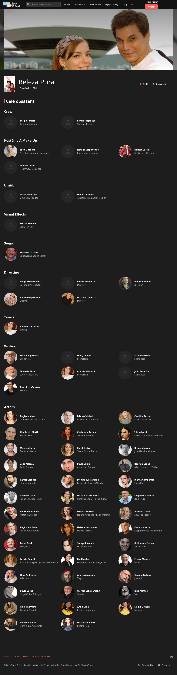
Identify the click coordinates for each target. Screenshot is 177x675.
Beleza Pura (36, 81)
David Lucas (26, 590)
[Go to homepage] (12, 4)
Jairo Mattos (141, 590)
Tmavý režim (145, 665)
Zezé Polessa (27, 463)
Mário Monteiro (28, 194)
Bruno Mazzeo (142, 447)
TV (140, 4)
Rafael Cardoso (28, 479)
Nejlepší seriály (111, 4)
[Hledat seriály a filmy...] (43, 4)
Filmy (124, 4)
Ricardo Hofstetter (30, 387)
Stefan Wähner (28, 223)
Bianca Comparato (144, 479)
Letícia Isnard (27, 559)
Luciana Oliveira (86, 281)
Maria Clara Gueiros (88, 495)
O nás (6, 656)
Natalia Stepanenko (88, 149)
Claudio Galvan (142, 574)
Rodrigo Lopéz (142, 463)
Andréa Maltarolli (29, 326)
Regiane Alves (27, 416)
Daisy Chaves (84, 355)
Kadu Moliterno (142, 527)
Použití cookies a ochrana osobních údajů (32, 656)
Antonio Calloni (142, 511)
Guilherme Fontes (144, 543)
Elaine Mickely (142, 606)
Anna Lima (83, 606)
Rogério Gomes (142, 281)
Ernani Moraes (142, 559)
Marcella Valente (86, 622)
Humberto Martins (30, 432)
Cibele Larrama (28, 606)
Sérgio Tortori (27, 120)
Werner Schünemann (88, 590)
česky (164, 665)
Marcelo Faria (27, 447)
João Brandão (141, 371)
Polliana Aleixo (28, 622)
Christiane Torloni (86, 432)
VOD (133, 4)
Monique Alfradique (88, 479)
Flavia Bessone (142, 355)
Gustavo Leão (27, 495)
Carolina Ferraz (142, 416)
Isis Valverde (141, 432)
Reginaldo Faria (28, 527)
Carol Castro (83, 447)
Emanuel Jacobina (29, 355)
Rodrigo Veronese (29, 511)
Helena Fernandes (87, 527)
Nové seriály (79, 4)
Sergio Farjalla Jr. (86, 120)
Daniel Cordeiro (85, 194)
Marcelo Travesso (86, 297)
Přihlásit (151, 6)
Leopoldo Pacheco (144, 495)
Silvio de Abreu (28, 371)
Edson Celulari (85, 416)
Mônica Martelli (85, 511)
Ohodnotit (159, 84)
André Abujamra (86, 574)
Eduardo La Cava (29, 252)
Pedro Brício (26, 543)
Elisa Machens (27, 149)
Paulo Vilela (83, 463)
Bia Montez (83, 559)
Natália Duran (27, 165)
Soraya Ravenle (85, 543)
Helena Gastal (142, 149)
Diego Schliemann (30, 281)
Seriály (67, 4)
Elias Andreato (28, 574)
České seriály (95, 4)
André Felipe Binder (30, 297)
